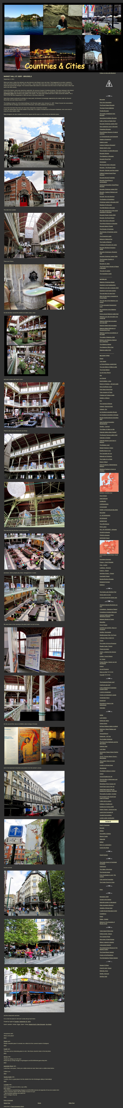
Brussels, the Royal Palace (107, 218)
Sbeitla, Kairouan (104, 973)
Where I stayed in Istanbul (107, 942)
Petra (101, 889)
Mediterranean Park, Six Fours (108, 635)
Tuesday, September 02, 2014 (22, 1021)
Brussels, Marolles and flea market (109, 170)
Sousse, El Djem (104, 965)
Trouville (102, 675)
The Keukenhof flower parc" (107, 682)
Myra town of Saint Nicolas (107, 939)
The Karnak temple (105, 872)
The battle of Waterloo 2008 (107, 337)
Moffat (101, 715)
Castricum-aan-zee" (105, 685)
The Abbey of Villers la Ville (107, 429)
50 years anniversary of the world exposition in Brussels (109, 211)
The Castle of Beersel (106, 242)
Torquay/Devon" (104, 733)
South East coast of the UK (107, 786)
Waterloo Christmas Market (107, 282)
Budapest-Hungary (105, 582)
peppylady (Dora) (8, 1066)
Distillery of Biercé (105, 398)
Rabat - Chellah (104, 919)
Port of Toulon (103, 625)
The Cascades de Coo (106, 453)
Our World (48, 1024)
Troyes (101, 640)
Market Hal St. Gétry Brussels (37, 1024)
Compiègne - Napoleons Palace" (108, 609)
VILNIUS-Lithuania (105, 532)
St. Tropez (102, 659)
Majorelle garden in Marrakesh (108, 902)
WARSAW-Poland (105, 538)
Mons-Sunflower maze (106, 386)
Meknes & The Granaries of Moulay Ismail (107, 922)
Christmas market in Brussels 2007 (109, 202)
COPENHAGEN (104, 504)
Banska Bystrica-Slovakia (107, 579)
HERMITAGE (103, 521)
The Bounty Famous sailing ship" (109, 435)
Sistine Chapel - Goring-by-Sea (108, 809)
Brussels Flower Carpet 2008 (108, 215)
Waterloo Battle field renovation (108, 325)
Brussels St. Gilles (105, 263)
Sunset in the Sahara (105, 899)
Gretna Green (103, 723)
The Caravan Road (105, 936)
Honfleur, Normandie (105, 632)
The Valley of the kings (106, 869)
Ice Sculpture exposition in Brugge (109, 415)
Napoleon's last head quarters (108, 290)
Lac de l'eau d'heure (105, 372)
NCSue (6, 1056)
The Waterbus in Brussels (107, 156)
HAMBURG (103, 501)
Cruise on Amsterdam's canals (108, 695)
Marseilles (102, 622)
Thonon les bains (104, 649)
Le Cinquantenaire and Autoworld (109, 136)
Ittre (101, 375)
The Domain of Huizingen (107, 229)
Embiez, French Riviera (106, 656)
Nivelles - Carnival (105, 426)
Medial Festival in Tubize (106, 448)
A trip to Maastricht (105, 687)
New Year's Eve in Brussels (107, 220)
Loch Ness (102, 749)
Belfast (102, 842)
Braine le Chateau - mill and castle (109, 384)
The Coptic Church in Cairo (107, 882)
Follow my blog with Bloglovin (108, 73)
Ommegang (103, 162)
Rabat (101, 916)
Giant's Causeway (105, 825)
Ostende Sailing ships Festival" (108, 432)
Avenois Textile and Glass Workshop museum (107, 615)
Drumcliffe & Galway (105, 833)
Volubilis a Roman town (106, 908)
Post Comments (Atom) (17, 1106)
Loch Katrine (103, 718)
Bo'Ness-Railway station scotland (109, 726)
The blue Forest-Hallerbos (107, 108)
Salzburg (102, 584)
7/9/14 (5, 1097)
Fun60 (5, 1049)
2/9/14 (5, 1037)
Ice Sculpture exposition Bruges (108, 412)
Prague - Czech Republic (106, 562)
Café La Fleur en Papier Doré (108, 121)
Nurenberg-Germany (105, 559)
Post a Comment (8, 1100)
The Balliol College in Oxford (107, 771)
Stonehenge (103, 768)
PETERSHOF (103, 518)
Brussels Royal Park (105, 159)
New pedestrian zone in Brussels (109, 126)
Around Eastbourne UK (106, 776)
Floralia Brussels (104, 111)
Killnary (102, 831)
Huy (101, 401)
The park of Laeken (105, 271)
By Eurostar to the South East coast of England (108, 797)
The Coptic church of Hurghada (108, 862)
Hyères (102, 666)
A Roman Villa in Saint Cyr (107, 638)
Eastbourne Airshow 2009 (107, 806)
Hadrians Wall (103, 746)
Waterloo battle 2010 (105, 350)
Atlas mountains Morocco (106, 905)
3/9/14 (5, 1073)
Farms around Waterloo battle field (109, 314)
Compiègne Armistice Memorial (108, 612)
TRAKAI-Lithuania (105, 535)
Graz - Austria (103, 565)
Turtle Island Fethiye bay (106, 931)
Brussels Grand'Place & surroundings (106, 181)
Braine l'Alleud (104, 462)
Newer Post (7, 1103)
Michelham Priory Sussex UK (108, 784)
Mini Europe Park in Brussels (107, 164)
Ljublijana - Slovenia (105, 568)
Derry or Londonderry (105, 845)
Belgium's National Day (106, 239)
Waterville (102, 839)
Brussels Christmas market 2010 (108, 189)
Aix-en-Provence (104, 669)
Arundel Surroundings (106, 815)
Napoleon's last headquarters (108, 285)
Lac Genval (103, 378)
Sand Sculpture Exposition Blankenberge (107, 422)
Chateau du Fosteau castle (107, 395)
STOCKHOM (103, 507)
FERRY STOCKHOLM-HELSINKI (109, 510)
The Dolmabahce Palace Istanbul (109, 958)
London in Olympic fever (106, 765)
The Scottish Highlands (106, 739)
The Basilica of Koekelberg (107, 199)
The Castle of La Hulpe (106, 459)
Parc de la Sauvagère (106, 102)
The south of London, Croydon (108, 794)
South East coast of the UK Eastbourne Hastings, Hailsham (108, 790)
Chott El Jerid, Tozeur (105, 968)
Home (39, 1103)
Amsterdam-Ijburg (104, 697)
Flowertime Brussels (105, 129)
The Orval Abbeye (105, 369)
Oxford (101, 773)
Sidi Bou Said (103, 976)
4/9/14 (5, 1081)
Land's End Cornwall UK (106, 812)
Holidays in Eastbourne (106, 804)
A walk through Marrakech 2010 (108, 911)
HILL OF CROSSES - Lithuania (108, 529)
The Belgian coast (105, 445)
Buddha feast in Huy (105, 450)
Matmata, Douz (104, 971)
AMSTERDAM (104, 498)
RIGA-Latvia (103, 527)
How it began (103, 495)
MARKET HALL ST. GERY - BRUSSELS (18, 76)
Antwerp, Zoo (103, 409)
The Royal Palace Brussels (107, 105)
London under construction (107, 818)
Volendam (102, 708)
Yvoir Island (103, 361)
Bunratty (102, 828)
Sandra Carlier (8, 1077)
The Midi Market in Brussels (107, 207)
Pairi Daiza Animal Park (106, 389)
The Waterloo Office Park (106, 347)
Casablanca (103, 913)
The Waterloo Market (105, 344)
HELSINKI (102, 512)
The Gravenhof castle (105, 236)
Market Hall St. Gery (105, 148)
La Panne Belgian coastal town (108, 364)
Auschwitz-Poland (104, 576)
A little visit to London (105, 801)
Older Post (71, 1103)
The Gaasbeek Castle (106, 273)
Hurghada (102, 863)
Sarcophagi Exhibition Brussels (108, 118)
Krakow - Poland (104, 570)
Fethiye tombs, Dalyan (106, 933)
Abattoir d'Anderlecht (105, 139)
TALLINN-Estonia (104, 524)
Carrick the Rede (104, 847)
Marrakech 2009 (104, 896)
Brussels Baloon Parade (106, 226)
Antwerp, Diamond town (106, 406)
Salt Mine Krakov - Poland (107, 573)
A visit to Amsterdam (105, 692)
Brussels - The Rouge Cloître (107, 167)
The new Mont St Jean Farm (107, 293)
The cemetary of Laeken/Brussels (109, 150)
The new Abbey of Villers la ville (108, 367)
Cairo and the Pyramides (106, 879)
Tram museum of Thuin (106, 392)
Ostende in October (105, 437)
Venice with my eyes (105, 594)
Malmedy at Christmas (106, 456)
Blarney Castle (104, 836)
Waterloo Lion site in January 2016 (109, 288)
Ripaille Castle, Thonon (106, 646)
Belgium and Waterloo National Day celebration (108, 340)
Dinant (101, 358)
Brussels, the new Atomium (107, 196)
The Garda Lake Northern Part (108, 592)
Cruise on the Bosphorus (106, 955)
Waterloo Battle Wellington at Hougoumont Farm (107, 329)
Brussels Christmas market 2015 (108, 123)
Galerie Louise (104, 142)
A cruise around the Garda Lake (108, 597)
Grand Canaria (104, 855)
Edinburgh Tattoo (104, 720)
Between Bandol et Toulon (107, 619)
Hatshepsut (103, 866)
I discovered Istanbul (105, 945)
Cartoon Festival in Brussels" (107, 145)
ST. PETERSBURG (105, 515)
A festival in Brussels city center (108, 245)
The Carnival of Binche (106, 403)
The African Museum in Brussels (108, 223)
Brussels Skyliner (104, 153)
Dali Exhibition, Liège (105, 381)
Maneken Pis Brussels (106, 205)
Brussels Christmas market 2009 (108, 256)
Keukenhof (103, 700)
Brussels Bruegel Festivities (107, 177)
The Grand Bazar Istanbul (107, 952)
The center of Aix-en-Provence (108, 643)
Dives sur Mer (103, 672)
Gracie (5, 1041)
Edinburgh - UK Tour (105, 736)
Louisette (6, 1084)
